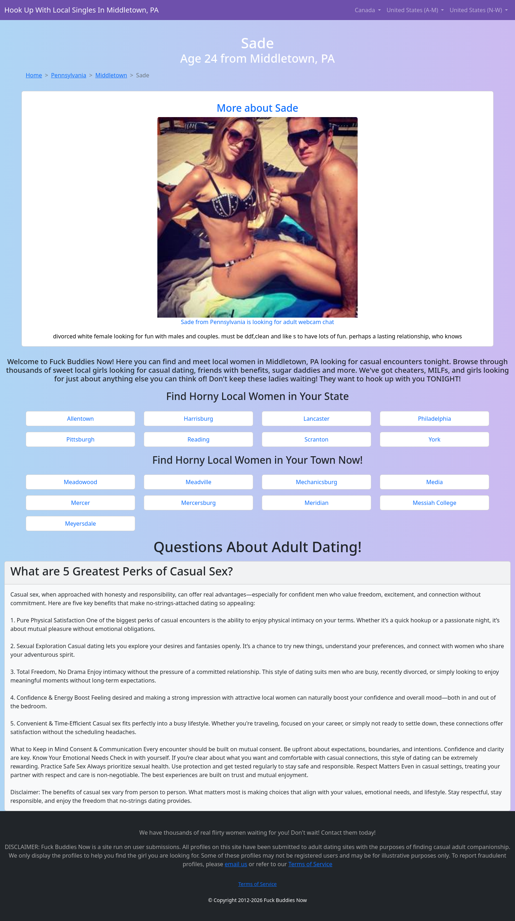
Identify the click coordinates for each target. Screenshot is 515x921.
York (434, 439)
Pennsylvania (69, 75)
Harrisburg (198, 419)
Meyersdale (80, 523)
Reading (198, 439)
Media (434, 482)
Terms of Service (310, 864)
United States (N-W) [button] (477, 10)
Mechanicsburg (316, 482)
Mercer (80, 503)
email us (236, 864)
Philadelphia (434, 419)
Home (34, 75)
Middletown (111, 75)
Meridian (316, 503)
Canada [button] (366, 10)
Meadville (198, 482)
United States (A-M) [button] (413, 10)
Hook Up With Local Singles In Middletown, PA (81, 10)
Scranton (317, 439)
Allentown (80, 419)
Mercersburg (198, 503)
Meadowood (80, 482)
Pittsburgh (81, 439)
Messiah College (434, 503)
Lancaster (317, 419)
